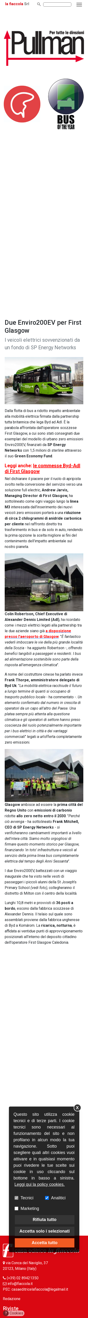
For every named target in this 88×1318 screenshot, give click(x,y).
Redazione (11, 1299)
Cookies (13, 1313)
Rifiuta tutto (44, 1219)
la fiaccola (14, 4)
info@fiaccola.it (20, 1283)
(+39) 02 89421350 (22, 1278)
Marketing (30, 1208)
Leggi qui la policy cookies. (40, 1184)
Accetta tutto (44, 1242)
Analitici (58, 1198)
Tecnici (27, 1198)
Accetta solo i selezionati (44, 1231)
